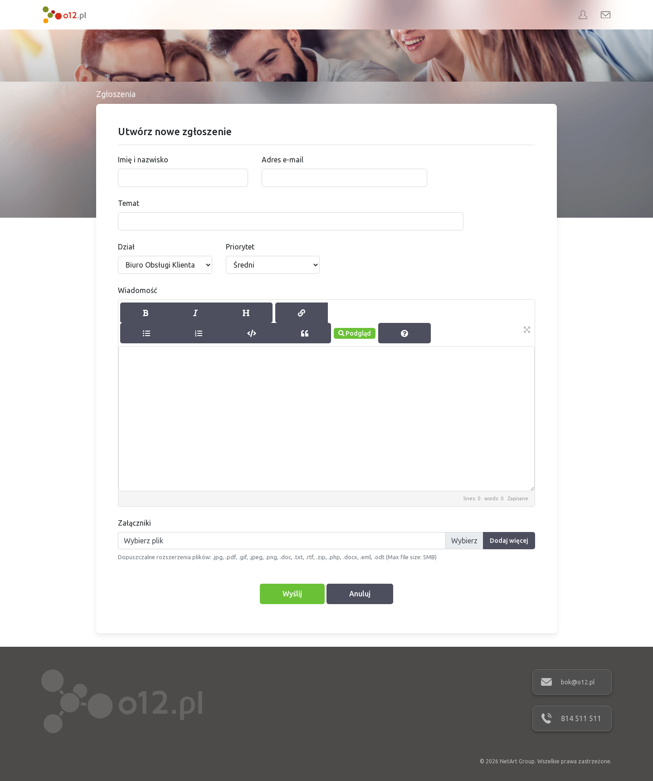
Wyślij (292, 594)
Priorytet (240, 247)
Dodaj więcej (509, 540)
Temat (128, 203)
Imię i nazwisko (143, 160)
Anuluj (359, 594)
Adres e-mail (282, 160)
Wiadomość (137, 290)
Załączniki (134, 523)
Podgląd (354, 333)
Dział (126, 247)
